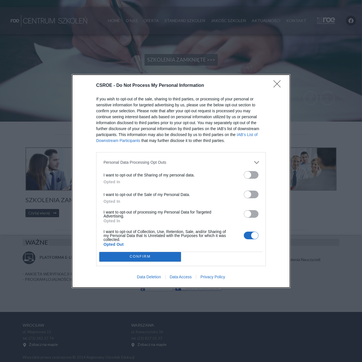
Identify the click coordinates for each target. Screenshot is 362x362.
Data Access (181, 277)
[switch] (251, 175)
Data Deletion (149, 277)
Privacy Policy (213, 277)
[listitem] (181, 162)
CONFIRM (140, 257)
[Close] (278, 85)
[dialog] (181, 181)
